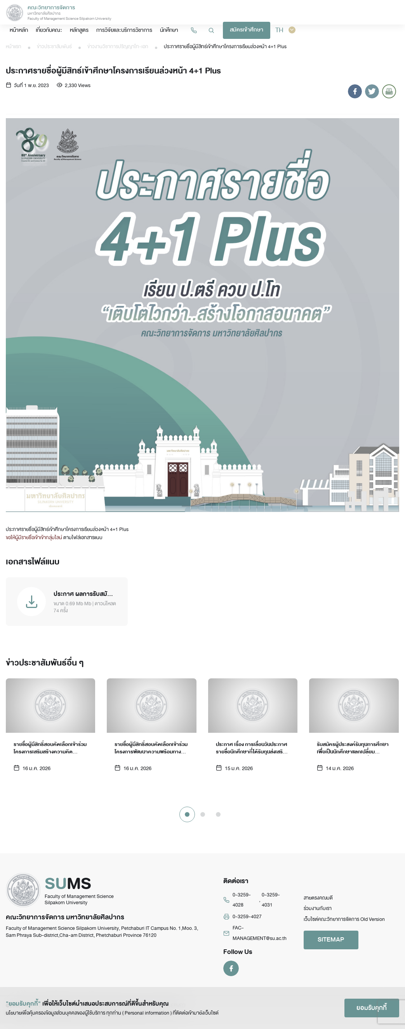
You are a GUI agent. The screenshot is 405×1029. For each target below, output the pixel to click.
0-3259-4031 (271, 906)
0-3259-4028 (242, 906)
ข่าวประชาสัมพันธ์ (54, 47)
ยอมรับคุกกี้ (370, 1007)
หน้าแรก (13, 47)
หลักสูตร (192, 13)
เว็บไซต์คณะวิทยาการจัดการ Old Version (344, 925)
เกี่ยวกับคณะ (164, 13)
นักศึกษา (276, 13)
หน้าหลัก (136, 13)
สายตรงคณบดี (318, 904)
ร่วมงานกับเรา (318, 914)
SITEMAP (333, 945)
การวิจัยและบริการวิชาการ (234, 13)
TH (389, 13)
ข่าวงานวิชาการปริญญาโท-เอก (117, 47)
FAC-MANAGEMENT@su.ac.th (260, 939)
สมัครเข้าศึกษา (352, 13)
